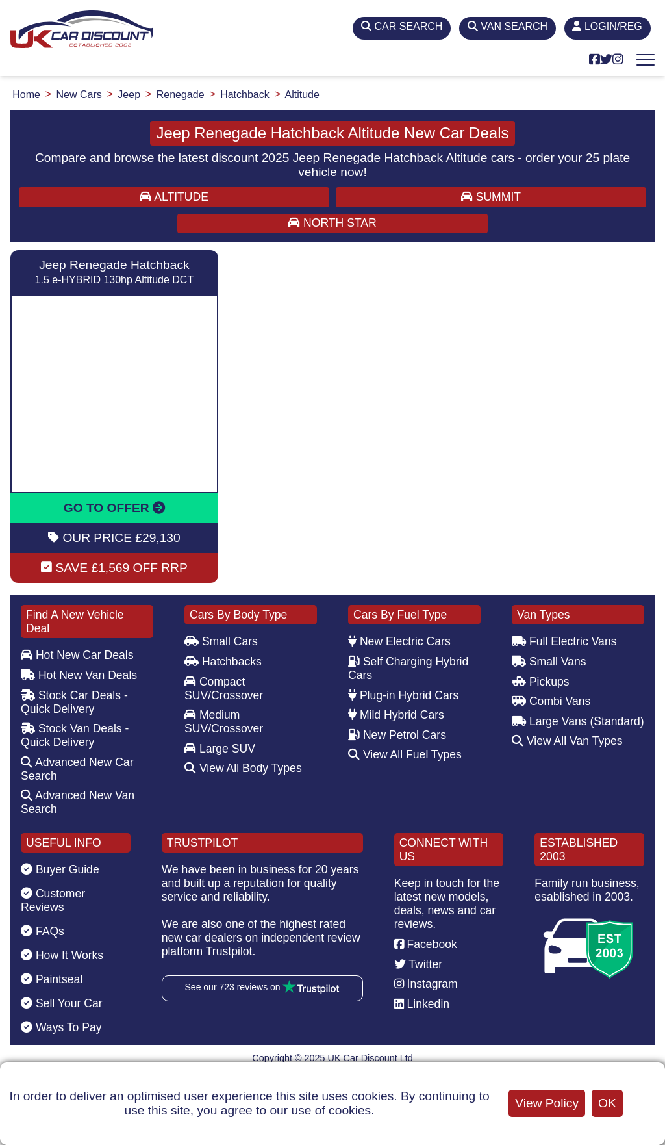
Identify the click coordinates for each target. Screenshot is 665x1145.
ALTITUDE (174, 196)
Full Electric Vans (564, 641)
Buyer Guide (60, 869)
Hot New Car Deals (77, 655)
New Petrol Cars (397, 734)
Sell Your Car (62, 1003)
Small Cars (221, 641)
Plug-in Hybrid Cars (403, 695)
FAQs (42, 931)
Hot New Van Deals (79, 675)
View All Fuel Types (405, 754)
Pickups (541, 681)
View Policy (547, 1103)
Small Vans (549, 661)
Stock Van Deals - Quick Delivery (75, 735)
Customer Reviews (53, 900)
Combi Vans (551, 701)
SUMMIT (491, 196)
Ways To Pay (61, 1027)
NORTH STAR (332, 222)
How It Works (62, 955)
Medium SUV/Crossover (223, 721)
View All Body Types (243, 768)
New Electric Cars (399, 641)
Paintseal (51, 979)
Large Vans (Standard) (578, 721)
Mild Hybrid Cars (396, 714)
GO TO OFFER (114, 508)
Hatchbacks (223, 661)
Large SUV (219, 748)
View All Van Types (567, 740)
